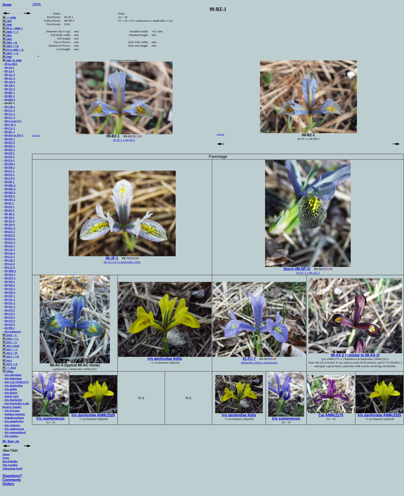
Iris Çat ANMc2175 (17, 382)
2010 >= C (10, 338)
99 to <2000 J (12, 28)
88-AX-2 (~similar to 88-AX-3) (355, 355)
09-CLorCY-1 (13, 121)
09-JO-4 (10, 224)
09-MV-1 (10, 278)
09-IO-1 (9, 206)
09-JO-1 (10, 217)
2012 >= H (10, 356)
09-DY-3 (10, 146)
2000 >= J (10, 31)
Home (7, 4)
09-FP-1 (9, 156)
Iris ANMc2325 (93, 415)
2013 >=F (10, 364)
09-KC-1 (10, 228)
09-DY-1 (10, 139)
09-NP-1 (10, 281)
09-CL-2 (10, 114)
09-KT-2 (10, 231)
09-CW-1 (10, 124)
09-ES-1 (9, 160)
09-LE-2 (10, 249)
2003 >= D (10, 46)
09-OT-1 (10, 310)
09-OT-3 (10, 317)
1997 (7, 21)
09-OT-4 (10, 320)
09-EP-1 (10, 153)
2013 (7, 360)
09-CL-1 (10, 110)
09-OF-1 (10, 296)
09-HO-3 (10, 188)
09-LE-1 (10, 246)
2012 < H (9, 353)
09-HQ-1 (10, 192)
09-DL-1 (10, 131)
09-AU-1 (10, 89)
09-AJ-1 (9, 71)
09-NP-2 (10, 285)
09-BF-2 (10, 96)
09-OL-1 (10, 299)
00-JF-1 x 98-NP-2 (124, 140)
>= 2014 (9, 367)
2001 (7, 35)
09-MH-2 (10, 271)
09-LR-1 (10, 260)
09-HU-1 (10, 199)
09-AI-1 (9, 67)
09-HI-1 (9, 181)
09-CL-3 (10, 117)
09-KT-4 (10, 238)
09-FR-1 (10, 167)
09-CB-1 (10, 106)
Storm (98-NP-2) (296, 269)
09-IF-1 (9, 203)
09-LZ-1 (10, 256)
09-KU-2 (10, 242)
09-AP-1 (10, 85)
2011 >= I (10, 349)
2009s (36, 4)
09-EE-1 (10, 149)
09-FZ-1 (10, 174)
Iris (13, 374)
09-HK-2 (10, 185)
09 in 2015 (11, 64)
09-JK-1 (10, 213)
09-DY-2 (10, 142)
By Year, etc (11, 441)
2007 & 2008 (12, 60)
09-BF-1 (10, 92)
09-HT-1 (10, 196)
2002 (7, 39)
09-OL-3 (10, 306)
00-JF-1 (112, 258)
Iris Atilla (165, 359)
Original (36, 135)
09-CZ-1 (10, 128)
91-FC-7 (249, 359)
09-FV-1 (10, 171)
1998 (7, 24)
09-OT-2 (10, 313)
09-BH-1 (10, 99)
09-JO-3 (10, 221)
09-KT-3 (10, 235)
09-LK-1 (10, 253)
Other (7, 371)
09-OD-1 (10, 292)
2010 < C (9, 335)
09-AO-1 (10, 81)
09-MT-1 (10, 274)
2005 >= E (10, 53)
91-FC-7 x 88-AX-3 (307, 272)
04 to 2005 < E (13, 49)
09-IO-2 (9, 210)
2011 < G (9, 342)
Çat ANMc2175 (331, 415)
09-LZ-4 (10, 267)
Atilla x (259, 362)
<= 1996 (9, 17)
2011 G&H (10, 345)
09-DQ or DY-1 (14, 135)
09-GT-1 (10, 178)
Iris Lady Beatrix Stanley (15, 405)
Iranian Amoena (15, 414)
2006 (7, 56)
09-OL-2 (10, 303)
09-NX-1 (10, 288)
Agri (12, 396)
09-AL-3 (10, 74)
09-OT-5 (10, 324)
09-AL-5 (10, 78)
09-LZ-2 (10, 263)
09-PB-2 (10, 328)
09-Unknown (13, 331)
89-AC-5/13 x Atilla (122, 262)
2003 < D (9, 42)
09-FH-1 (10, 163)
